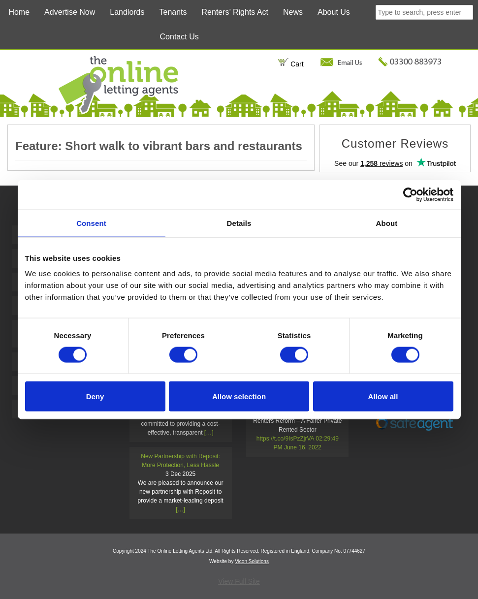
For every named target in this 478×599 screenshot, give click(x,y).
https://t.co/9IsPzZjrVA (285, 438)
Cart (290, 64)
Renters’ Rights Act (235, 12)
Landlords (127, 12)
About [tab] (387, 223)
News (293, 12)
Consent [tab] (91, 223)
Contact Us (179, 36)
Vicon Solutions (252, 561)
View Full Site (239, 581)
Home (19, 12)
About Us (334, 12)
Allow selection (239, 396)
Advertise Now (69, 12)
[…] (209, 432)
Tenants (173, 12)
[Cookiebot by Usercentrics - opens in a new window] (410, 194)
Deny (95, 396)
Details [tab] (239, 223)
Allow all (383, 396)
